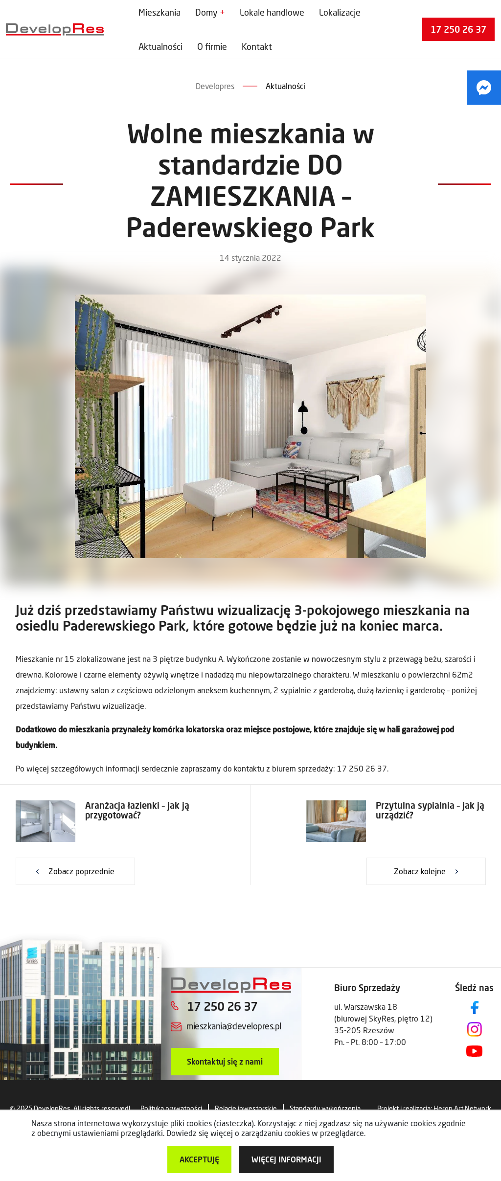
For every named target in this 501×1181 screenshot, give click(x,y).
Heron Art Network (462, 1108)
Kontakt (257, 46)
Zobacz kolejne (420, 871)
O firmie (212, 46)
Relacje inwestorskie (246, 1108)
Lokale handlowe (272, 12)
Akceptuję (199, 1159)
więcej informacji (286, 1159)
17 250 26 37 (458, 29)
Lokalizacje (340, 12)
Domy (206, 12)
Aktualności (160, 46)
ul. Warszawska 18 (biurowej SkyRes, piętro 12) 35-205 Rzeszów (383, 1018)
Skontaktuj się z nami (225, 1061)
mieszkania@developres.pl (233, 1026)
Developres (215, 86)
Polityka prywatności (171, 1108)
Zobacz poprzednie (81, 871)
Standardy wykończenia (325, 1108)
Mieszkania (159, 12)
